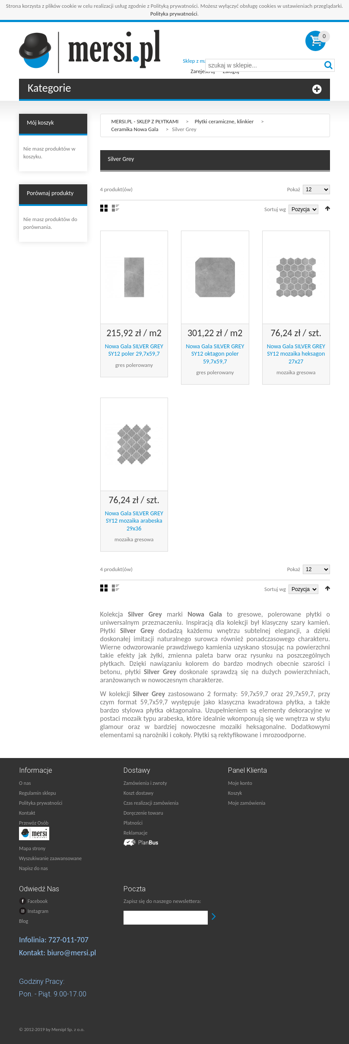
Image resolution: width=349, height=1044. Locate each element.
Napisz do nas (33, 868)
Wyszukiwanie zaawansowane (50, 858)
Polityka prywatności (173, 13)
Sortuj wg (275, 209)
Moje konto (240, 783)
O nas (25, 783)
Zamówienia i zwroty (145, 783)
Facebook (33, 901)
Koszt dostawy (138, 793)
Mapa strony (32, 848)
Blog (23, 921)
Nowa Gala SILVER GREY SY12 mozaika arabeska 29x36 (134, 521)
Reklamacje (135, 833)
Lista (115, 208)
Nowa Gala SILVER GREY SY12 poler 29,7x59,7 (134, 350)
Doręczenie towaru (143, 813)
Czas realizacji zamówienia (151, 803)
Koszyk (235, 793)
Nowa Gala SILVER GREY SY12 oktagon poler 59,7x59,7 (215, 354)
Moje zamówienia (246, 803)
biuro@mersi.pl (71, 952)
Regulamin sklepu (37, 793)
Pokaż (293, 189)
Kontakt (27, 813)
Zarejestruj (202, 71)
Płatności (133, 823)
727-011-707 (68, 939)
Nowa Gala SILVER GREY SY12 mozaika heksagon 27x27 (296, 354)
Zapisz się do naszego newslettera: (162, 901)
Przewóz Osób (33, 823)
